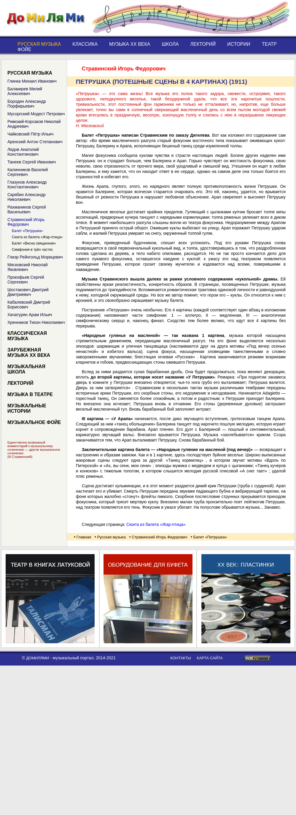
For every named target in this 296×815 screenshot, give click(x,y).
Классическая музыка (27, 336)
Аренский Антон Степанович (35, 141)
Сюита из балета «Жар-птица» (37, 237)
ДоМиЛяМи (37, 658)
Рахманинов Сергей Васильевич (26, 209)
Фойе (24, 49)
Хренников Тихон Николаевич (36, 322)
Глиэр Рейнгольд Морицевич (35, 257)
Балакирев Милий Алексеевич (24, 91)
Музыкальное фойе (34, 422)
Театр (269, 44)
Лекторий (203, 44)
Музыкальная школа (26, 369)
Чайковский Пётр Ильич (30, 134)
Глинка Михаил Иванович (32, 81)
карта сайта (210, 658)
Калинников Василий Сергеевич (27, 172)
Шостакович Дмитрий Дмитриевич (28, 292)
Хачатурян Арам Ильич (29, 314)
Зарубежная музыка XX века (28, 352)
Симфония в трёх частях (32, 250)
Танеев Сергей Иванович (31, 162)
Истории (238, 44)
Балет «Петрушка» (27, 231)
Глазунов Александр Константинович (27, 184)
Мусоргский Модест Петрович (36, 113)
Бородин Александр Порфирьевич (26, 103)
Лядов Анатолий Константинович (23, 152)
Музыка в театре (30, 394)
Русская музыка (39, 44)
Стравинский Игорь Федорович (25, 222)
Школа (170, 44)
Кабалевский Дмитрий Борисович (28, 304)
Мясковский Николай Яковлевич (27, 267)
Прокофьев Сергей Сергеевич (25, 279)
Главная (84, 537)
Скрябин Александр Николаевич (26, 197)
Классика (85, 44)
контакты (180, 658)
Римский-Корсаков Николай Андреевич (34, 124)
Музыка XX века (129, 44)
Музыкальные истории (26, 408)
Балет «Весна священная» (34, 243)
